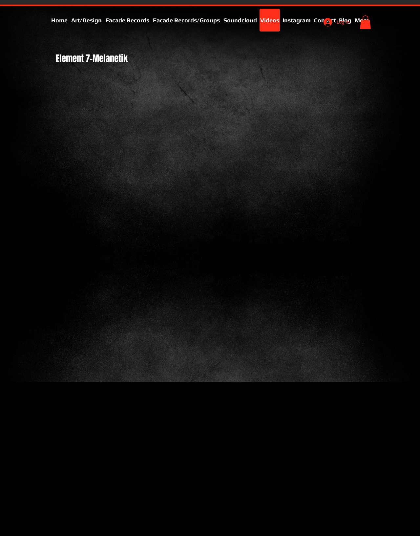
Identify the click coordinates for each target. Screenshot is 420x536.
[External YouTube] (126, 172)
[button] (365, 22)
